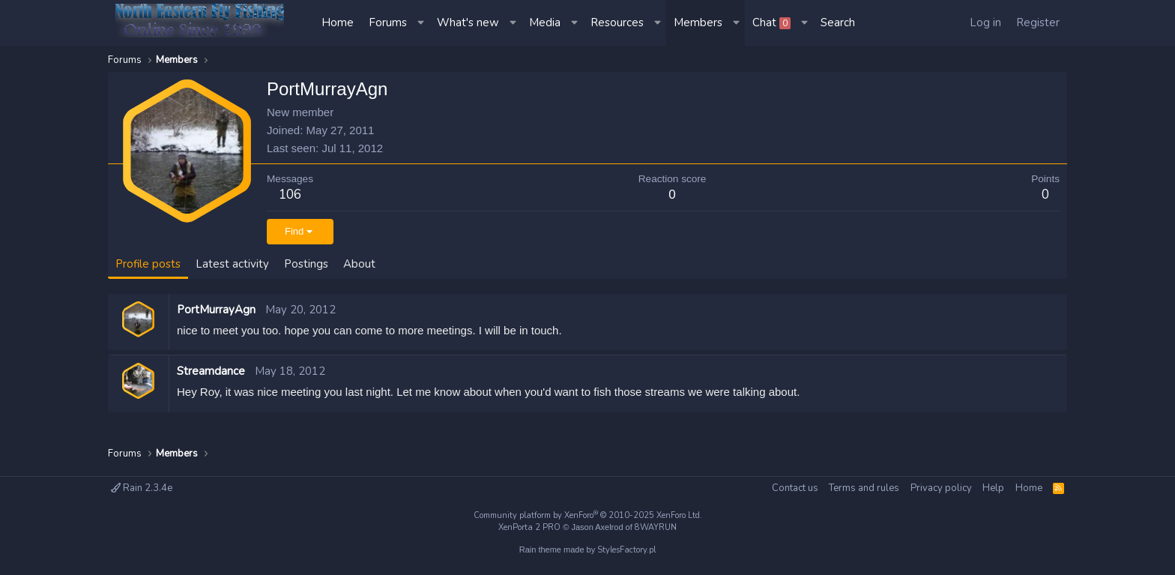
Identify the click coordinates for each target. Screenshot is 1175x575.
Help (993, 488)
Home (337, 22)
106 (290, 194)
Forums (388, 22)
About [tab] (359, 263)
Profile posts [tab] (148, 263)
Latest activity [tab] (232, 263)
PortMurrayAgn (216, 309)
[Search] (838, 23)
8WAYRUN (656, 527)
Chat (771, 22)
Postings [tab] (306, 263)
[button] (421, 23)
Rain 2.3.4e (141, 488)
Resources (617, 22)
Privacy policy (941, 488)
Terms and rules (864, 488)
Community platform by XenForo (588, 515)
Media (545, 22)
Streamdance (211, 371)
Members (698, 22)
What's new (468, 22)
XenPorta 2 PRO (529, 527)
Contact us (795, 488)
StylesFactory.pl (626, 550)
